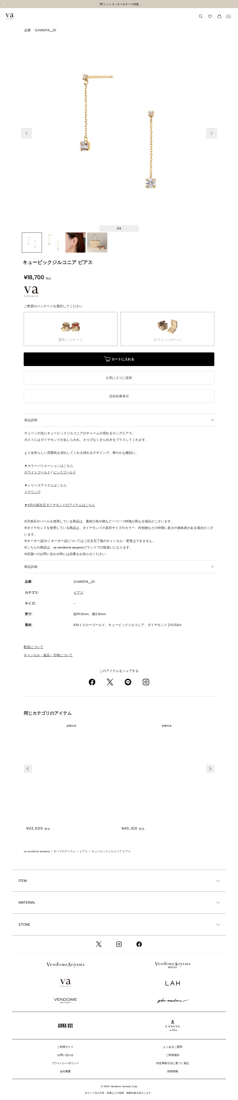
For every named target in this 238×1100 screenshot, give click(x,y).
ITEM (23, 881)
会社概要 (65, 1071)
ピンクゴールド (64, 472)
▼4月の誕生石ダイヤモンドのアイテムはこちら (59, 505)
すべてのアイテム (64, 851)
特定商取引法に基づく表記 (172, 1063)
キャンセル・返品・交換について (48, 655)
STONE (24, 924)
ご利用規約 (172, 1055)
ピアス (78, 592)
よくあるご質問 (172, 1047)
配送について (33, 647)
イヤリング (32, 492)
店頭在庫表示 (119, 396)
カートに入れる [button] (119, 359)
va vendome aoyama (37, 851)
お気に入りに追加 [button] (119, 378)
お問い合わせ (65, 1055)
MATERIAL (27, 902)
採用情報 (172, 1071)
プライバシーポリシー (65, 1063)
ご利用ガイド (65, 1047)
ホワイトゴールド (37, 472)
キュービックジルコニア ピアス (111, 851)
